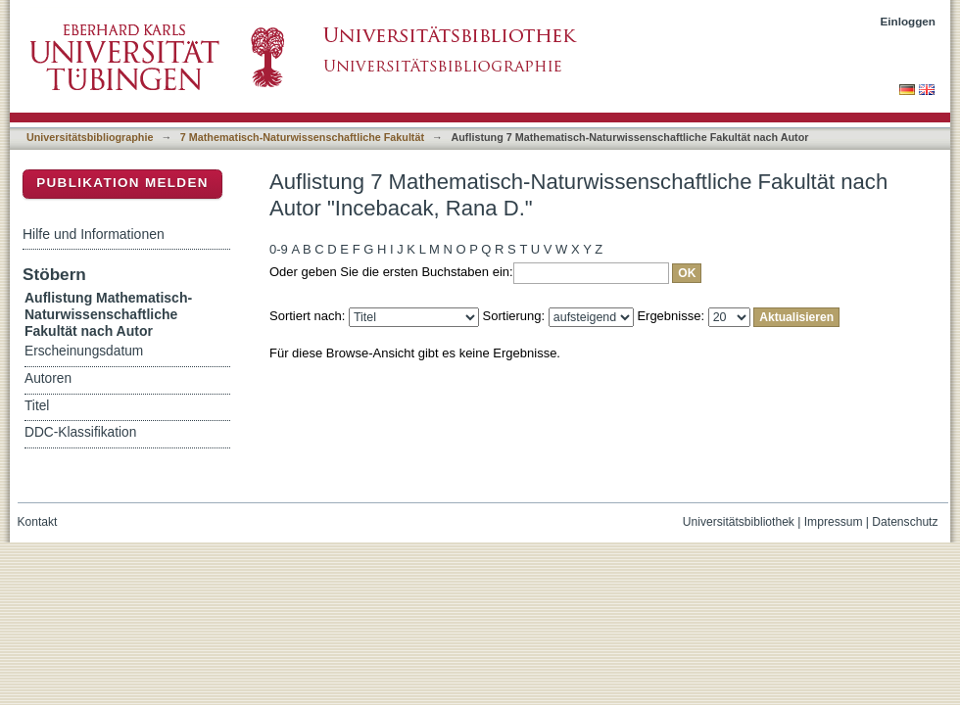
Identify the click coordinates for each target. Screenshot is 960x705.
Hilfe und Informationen (94, 234)
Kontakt (38, 522)
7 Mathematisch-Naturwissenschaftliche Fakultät (302, 137)
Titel (36, 406)
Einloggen (908, 21)
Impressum (833, 522)
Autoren (48, 378)
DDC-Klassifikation (80, 432)
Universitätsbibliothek (738, 522)
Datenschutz (904, 522)
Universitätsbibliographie (89, 137)
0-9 (278, 249)
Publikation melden (122, 182)
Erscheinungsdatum (83, 351)
